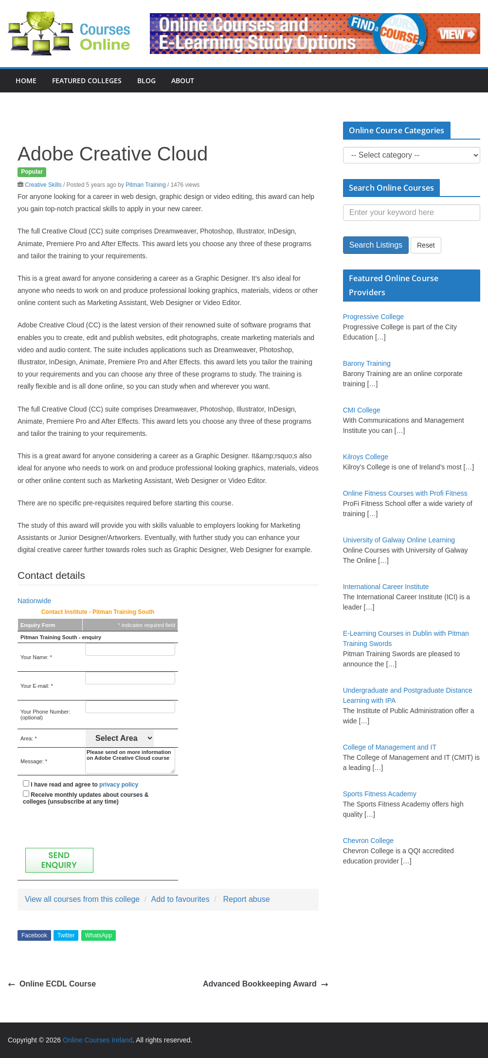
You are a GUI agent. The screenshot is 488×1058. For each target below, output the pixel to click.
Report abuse (246, 899)
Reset (426, 245)
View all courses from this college (82, 899)
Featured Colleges (87, 80)
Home (26, 80)
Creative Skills (43, 184)
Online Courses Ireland (97, 1040)
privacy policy (118, 784)
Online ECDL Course (52, 984)
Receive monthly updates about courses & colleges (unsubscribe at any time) (85, 797)
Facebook (34, 935)
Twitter (65, 935)
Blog (146, 80)
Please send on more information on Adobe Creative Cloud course (130, 761)
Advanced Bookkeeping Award (265, 984)
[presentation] (97, 826)
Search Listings (375, 245)
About (182, 80)
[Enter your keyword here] (411, 212)
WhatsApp (98, 935)
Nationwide (34, 601)
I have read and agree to (80, 784)
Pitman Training (146, 184)
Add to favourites (180, 899)
